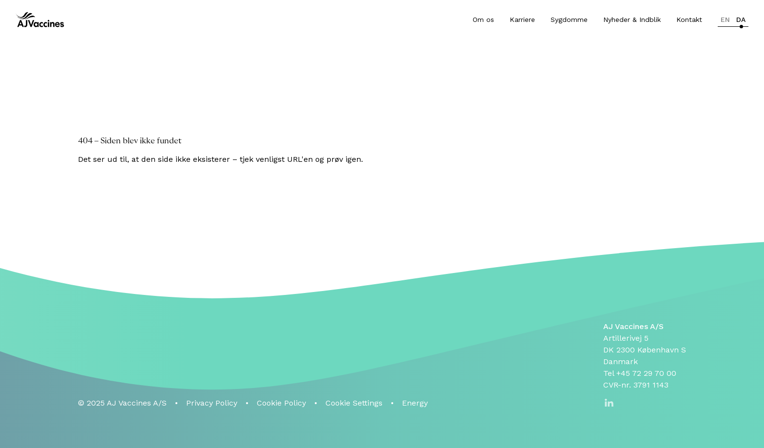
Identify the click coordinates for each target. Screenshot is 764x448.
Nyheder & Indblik (632, 19)
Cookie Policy (281, 403)
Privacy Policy (211, 403)
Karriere (522, 19)
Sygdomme (569, 19)
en (725, 19)
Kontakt (689, 19)
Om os (483, 19)
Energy (415, 403)
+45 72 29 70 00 (646, 373)
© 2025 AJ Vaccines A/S (122, 403)
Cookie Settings (353, 403)
